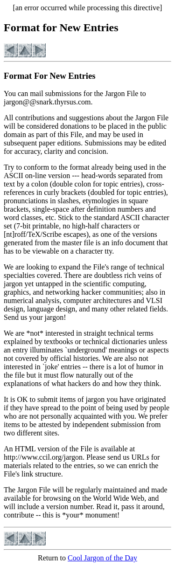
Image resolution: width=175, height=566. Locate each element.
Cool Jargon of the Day (102, 558)
